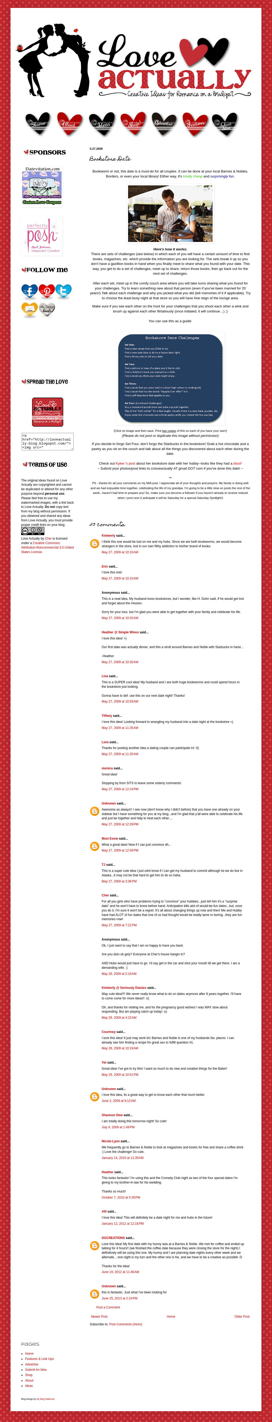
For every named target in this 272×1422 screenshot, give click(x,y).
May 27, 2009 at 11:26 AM (120, 728)
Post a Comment (108, 1307)
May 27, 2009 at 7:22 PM (119, 925)
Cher (105, 895)
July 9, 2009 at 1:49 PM (118, 1127)
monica (107, 768)
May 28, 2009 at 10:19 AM (120, 1048)
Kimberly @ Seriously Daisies (124, 988)
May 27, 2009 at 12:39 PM (120, 824)
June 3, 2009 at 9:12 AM (118, 1101)
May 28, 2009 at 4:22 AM (119, 1017)
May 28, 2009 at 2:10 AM (119, 974)
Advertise (31, 1364)
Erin (105, 566)
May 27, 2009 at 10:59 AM (120, 701)
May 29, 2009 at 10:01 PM (120, 1075)
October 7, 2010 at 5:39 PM (121, 1197)
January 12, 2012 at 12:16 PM (123, 1223)
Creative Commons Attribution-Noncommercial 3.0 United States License (47, 550)
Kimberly (108, 535)
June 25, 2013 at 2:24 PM (120, 1298)
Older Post (242, 1316)
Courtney (109, 1032)
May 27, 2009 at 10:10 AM (120, 552)
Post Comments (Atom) (125, 1324)
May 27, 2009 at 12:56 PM (120, 850)
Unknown (109, 803)
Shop (28, 1375)
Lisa (105, 676)
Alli (104, 1211)
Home (171, 1316)
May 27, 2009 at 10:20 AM (120, 618)
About (29, 1380)
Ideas (29, 1386)
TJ (103, 865)
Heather (108, 1172)
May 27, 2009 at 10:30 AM (120, 662)
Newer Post (99, 1316)
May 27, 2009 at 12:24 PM (120, 789)
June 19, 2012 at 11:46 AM (120, 1272)
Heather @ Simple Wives (120, 632)
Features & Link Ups (39, 1359)
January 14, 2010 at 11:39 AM (122, 1158)
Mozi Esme (110, 838)
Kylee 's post (126, 463)
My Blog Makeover (45, 1399)
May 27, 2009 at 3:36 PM (119, 881)
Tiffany (107, 716)
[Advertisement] (42, 644)
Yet (104, 1062)
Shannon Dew (112, 1115)
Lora (105, 742)
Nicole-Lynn (111, 1141)
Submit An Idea (35, 1370)
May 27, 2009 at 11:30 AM (120, 754)
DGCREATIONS (113, 1238)
